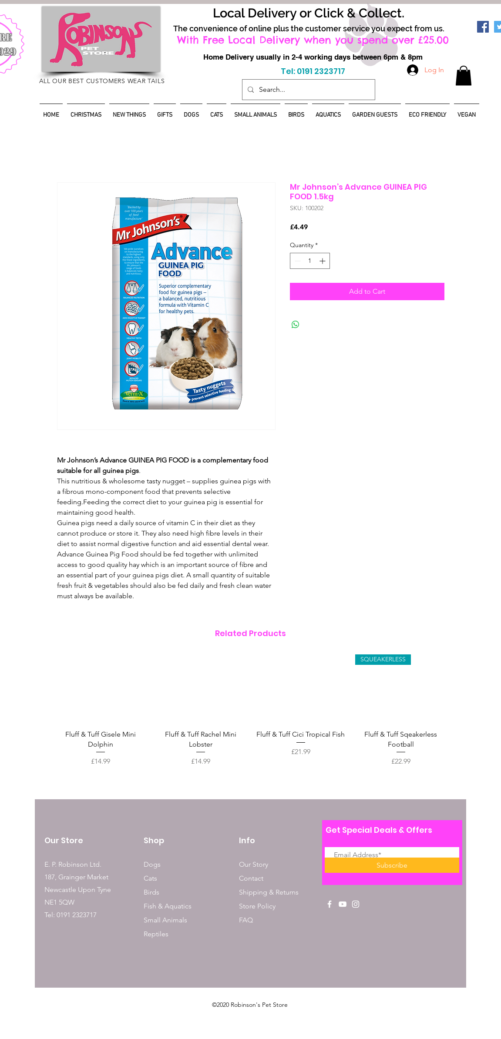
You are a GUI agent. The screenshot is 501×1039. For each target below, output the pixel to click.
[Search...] (307, 90)
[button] (463, 75)
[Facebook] (483, 27)
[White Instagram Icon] (355, 904)
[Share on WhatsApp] (295, 324)
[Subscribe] (392, 865)
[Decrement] (296, 260)
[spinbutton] (310, 260)
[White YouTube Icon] (342, 904)
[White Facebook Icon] (329, 904)
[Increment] (323, 260)
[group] (250, 715)
